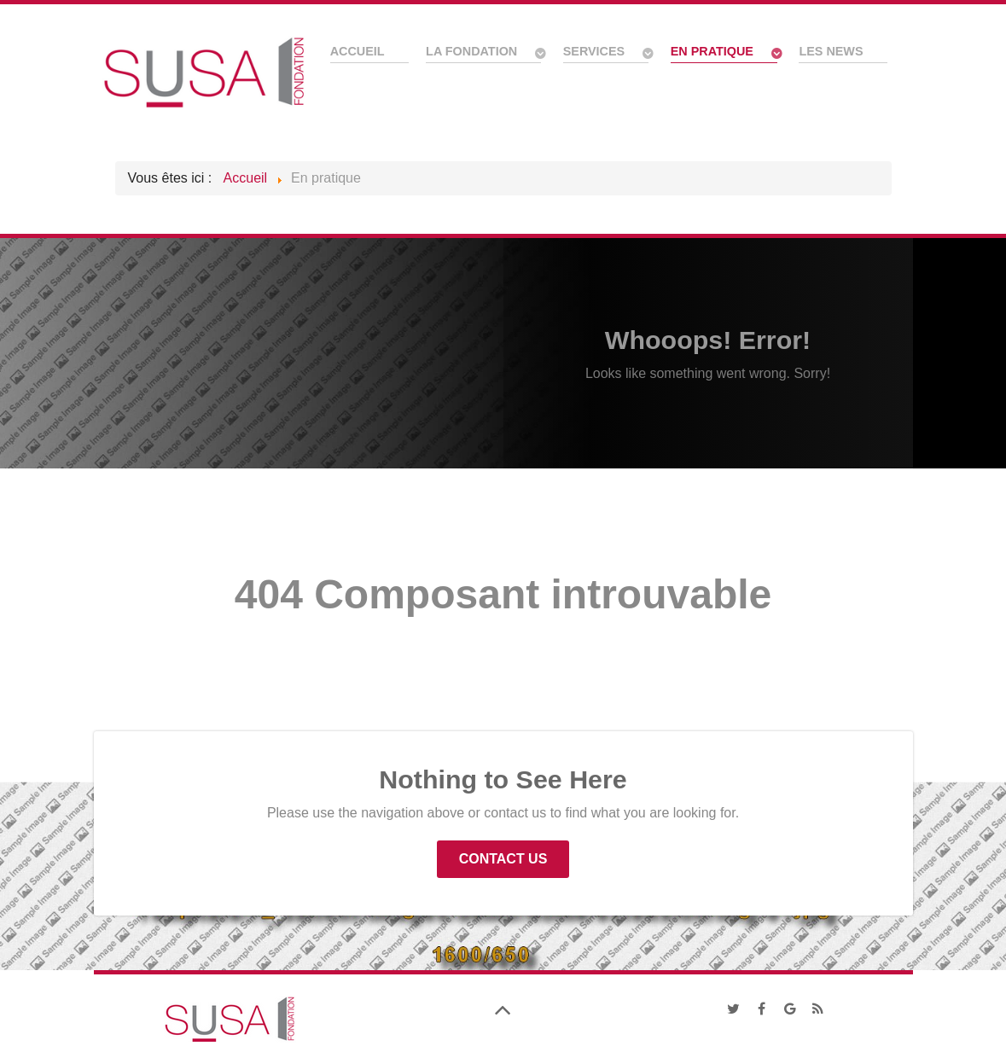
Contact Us (503, 859)
